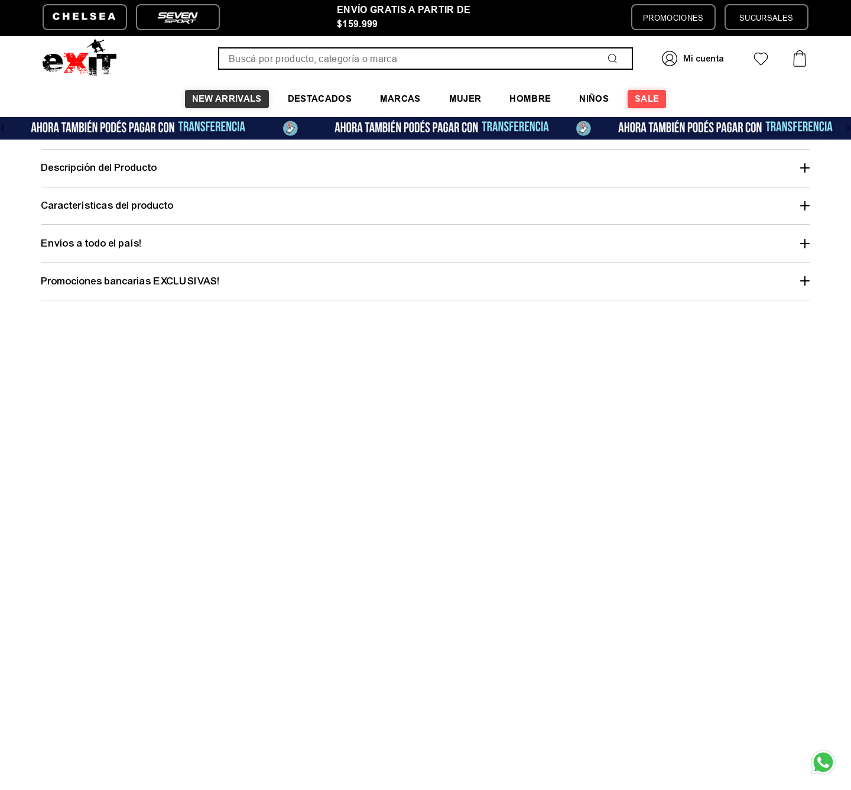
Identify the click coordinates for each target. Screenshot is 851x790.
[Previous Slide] (3, 128)
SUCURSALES (766, 17)
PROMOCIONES (673, 17)
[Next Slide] (848, 128)
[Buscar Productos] (615, 58)
